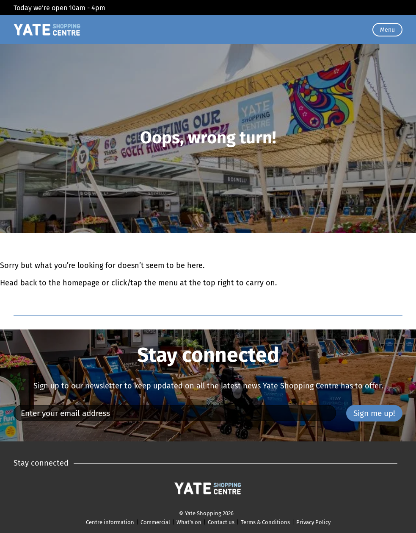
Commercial (155, 522)
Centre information (110, 522)
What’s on (188, 522)
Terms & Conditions (265, 522)
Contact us (221, 522)
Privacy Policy (313, 522)
